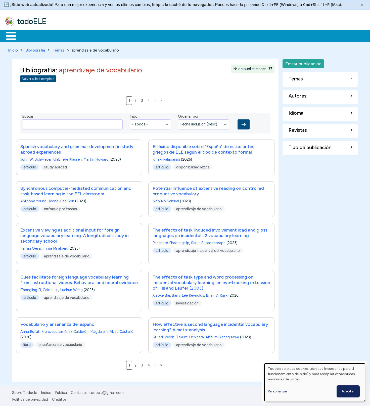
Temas (58, 49)
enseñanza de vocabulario (60, 344)
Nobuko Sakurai (166, 200)
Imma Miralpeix (55, 247)
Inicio (8, 35)
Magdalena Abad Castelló (111, 331)
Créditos (59, 398)
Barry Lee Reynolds (188, 294)
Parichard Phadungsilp (171, 242)
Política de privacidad (30, 398)
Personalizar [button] (277, 391)
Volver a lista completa (38, 78)
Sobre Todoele (24, 392)
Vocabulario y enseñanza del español (58, 323)
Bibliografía (35, 49)
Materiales (28, 35)
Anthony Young (33, 200)
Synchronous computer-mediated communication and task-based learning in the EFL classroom (75, 190)
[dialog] (314, 382)
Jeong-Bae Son (61, 200)
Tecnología (150, 35)
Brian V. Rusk (216, 294)
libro (27, 344)
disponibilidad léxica (193, 166)
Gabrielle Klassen (67, 158)
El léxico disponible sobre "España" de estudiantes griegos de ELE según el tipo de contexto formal (203, 148)
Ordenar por (188, 115)
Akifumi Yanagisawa (222, 336)
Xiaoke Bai (161, 294)
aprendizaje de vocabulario (199, 207)
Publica (61, 392)
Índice (46, 392)
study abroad (55, 166)
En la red (119, 35)
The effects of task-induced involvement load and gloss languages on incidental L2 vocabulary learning (210, 231)
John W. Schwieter (36, 158)
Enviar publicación (303, 62)
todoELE (32, 21)
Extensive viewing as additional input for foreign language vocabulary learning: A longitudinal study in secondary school (74, 234)
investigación (187, 302)
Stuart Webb (163, 336)
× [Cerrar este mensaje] (362, 5)
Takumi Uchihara (190, 336)
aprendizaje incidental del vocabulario (208, 249)
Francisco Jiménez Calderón (64, 331)
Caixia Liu (50, 289)
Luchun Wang (71, 289)
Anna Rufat (30, 331)
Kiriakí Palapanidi (166, 158)
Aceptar (348, 391)
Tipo (133, 115)
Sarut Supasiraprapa (208, 242)
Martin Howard (96, 158)
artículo (29, 166)
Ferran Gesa (30, 247)
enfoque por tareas (60, 207)
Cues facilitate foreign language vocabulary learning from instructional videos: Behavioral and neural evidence (79, 279)
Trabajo (90, 35)
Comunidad (184, 35)
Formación (61, 35)
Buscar (206, 35)
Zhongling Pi (30, 289)
